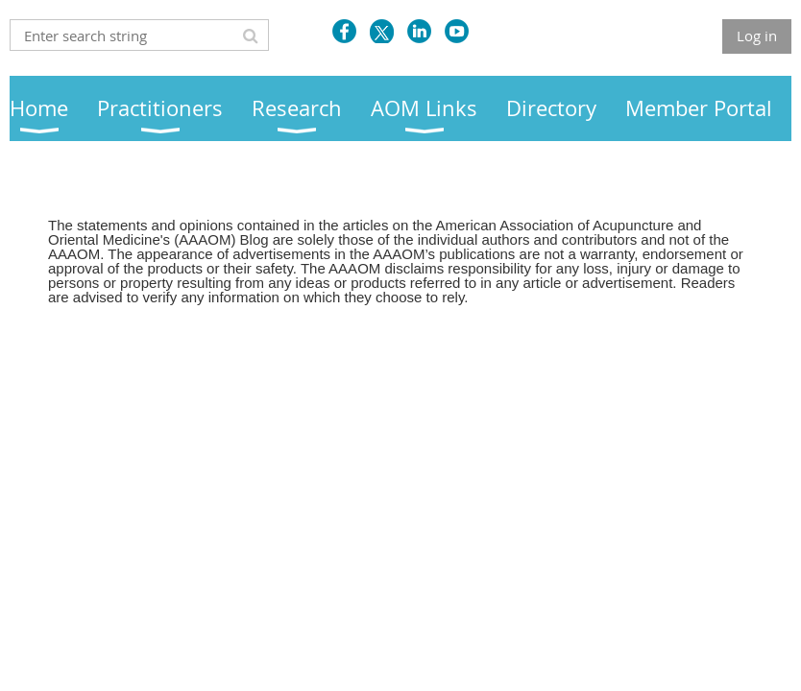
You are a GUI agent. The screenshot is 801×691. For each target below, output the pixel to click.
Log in (757, 35)
